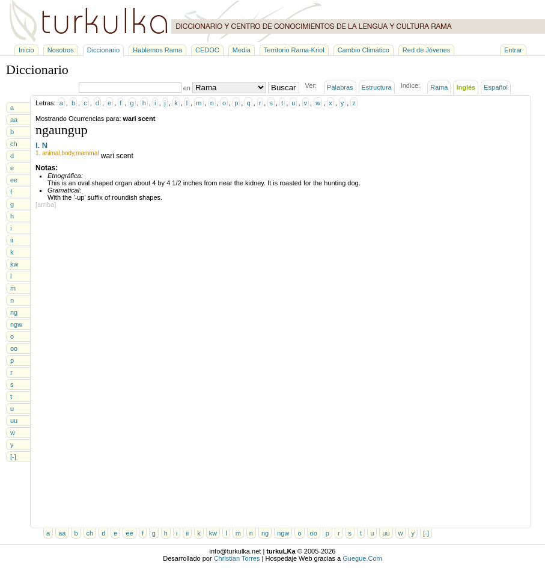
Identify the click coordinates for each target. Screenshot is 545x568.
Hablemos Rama (157, 50)
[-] (13, 456)
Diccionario (103, 50)
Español (496, 87)
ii (11, 240)
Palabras (340, 87)
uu (13, 420)
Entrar (513, 50)
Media (242, 50)
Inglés (465, 87)
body (67, 153)
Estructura (377, 87)
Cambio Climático (363, 50)
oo (13, 348)
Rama (439, 87)
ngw (16, 324)
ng (13, 312)
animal (50, 153)
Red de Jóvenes (427, 50)
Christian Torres (237, 558)
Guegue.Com (362, 558)
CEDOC (207, 50)
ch (13, 143)
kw (14, 264)
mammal (87, 153)
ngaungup (61, 129)
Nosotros (60, 50)
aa (13, 119)
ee (13, 180)
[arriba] (45, 204)
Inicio (26, 50)
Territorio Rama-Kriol (294, 50)
